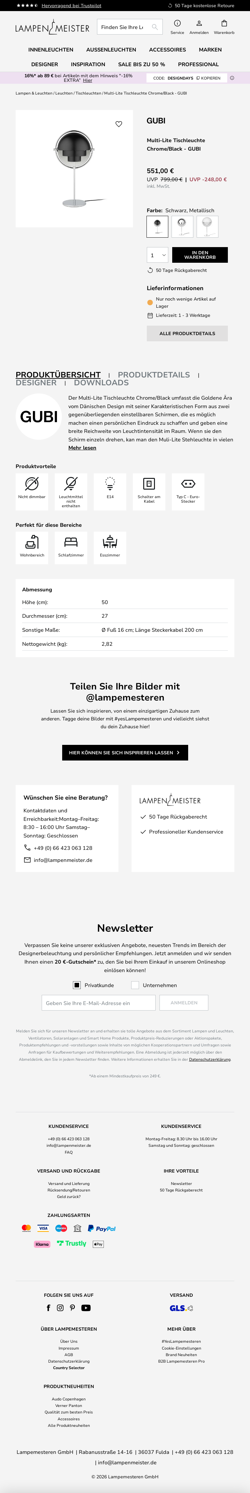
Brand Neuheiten (181, 1354)
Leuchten (64, 93)
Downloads (101, 382)
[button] (118, 124)
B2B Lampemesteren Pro (181, 1361)
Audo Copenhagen (69, 1398)
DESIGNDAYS (186, 78)
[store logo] (52, 27)
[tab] (63, 375)
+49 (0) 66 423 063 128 (63, 847)
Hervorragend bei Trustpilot (71, 5)
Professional (198, 64)
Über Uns (68, 1341)
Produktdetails (154, 374)
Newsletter (181, 1183)
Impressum (69, 1348)
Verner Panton (68, 1405)
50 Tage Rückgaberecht (181, 1189)
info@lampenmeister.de (63, 859)
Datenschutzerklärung (209, 1059)
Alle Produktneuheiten (69, 1425)
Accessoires (69, 1418)
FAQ (69, 1152)
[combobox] (129, 26)
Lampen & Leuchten (34, 93)
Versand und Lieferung (69, 1183)
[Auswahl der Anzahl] (157, 255)
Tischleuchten (88, 93)
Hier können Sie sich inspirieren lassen (121, 752)
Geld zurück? (69, 1196)
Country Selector (69, 1367)
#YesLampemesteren (181, 1341)
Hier (87, 80)
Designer (36, 382)
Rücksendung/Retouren (69, 1189)
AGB (68, 1354)
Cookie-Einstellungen (181, 1348)
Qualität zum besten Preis (69, 1411)
